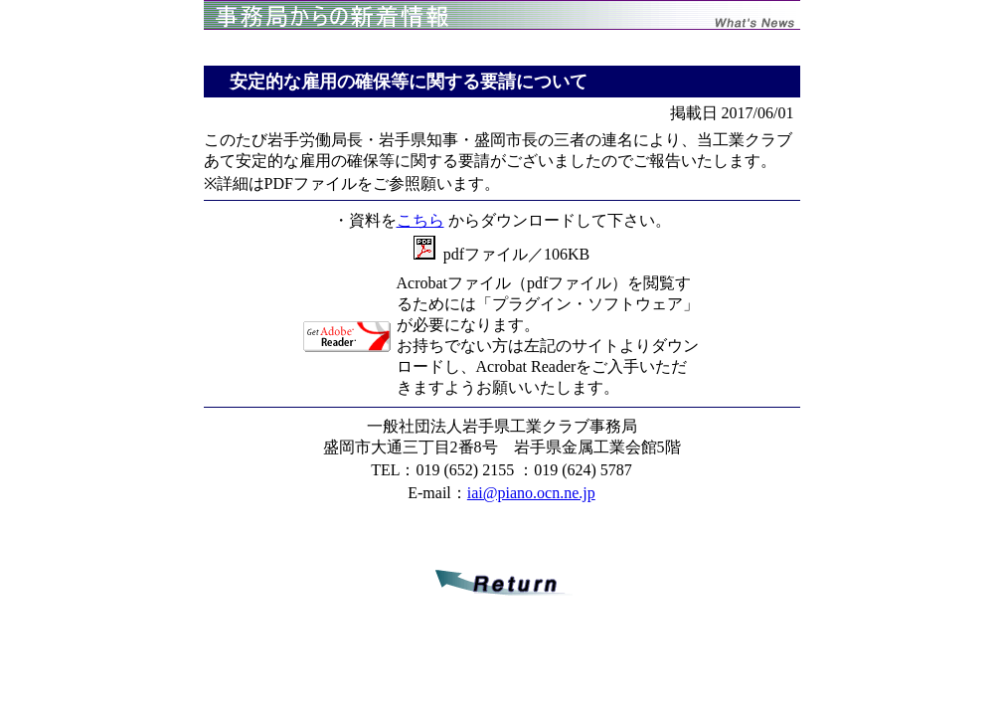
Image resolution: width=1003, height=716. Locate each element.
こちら (420, 220)
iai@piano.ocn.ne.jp (531, 492)
